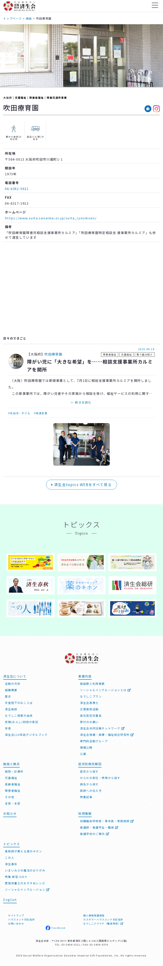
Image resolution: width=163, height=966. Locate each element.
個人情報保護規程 (94, 915)
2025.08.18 (146, 349)
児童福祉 (20, 97)
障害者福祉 (36, 97)
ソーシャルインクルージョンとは (105, 690)
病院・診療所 (14, 771)
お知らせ (9, 813)
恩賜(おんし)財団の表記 (21, 722)
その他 (9, 797)
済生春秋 (11, 864)
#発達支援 (41, 413)
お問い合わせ (16, 923)
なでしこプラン (91, 696)
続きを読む (83, 402)
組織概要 (11, 690)
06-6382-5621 (16, 188)
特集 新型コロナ (16, 877)
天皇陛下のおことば (19, 703)
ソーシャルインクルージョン (27, 890)
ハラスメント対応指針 (21, 919)
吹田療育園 (53, 354)
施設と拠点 (11, 764)
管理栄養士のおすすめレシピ (25, 883)
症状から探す (89, 771)
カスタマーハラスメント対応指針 (103, 919)
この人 (9, 858)
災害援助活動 (89, 709)
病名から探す (89, 784)
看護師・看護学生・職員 (99, 827)
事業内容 (84, 676)
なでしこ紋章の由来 (19, 715)
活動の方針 (12, 684)
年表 (8, 728)
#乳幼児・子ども (19, 413)
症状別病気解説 (89, 764)
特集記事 (86, 797)
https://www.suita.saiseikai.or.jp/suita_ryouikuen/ (51, 218)
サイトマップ (16, 915)
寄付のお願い (89, 722)
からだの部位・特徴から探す (100, 778)
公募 (83, 754)
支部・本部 (12, 803)
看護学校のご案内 (94, 834)
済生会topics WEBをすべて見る (81, 484)
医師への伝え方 (91, 791)
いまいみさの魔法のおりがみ (25, 870)
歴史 (8, 696)
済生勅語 (11, 709)
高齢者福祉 (12, 784)
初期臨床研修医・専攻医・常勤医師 (107, 821)
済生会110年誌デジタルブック (26, 735)
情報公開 (86, 747)
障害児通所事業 (57, 97)
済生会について (14, 676)
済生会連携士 (89, 703)
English (10, 899)
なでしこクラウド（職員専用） (103, 923)
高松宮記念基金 (91, 715)
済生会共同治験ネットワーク (102, 728)
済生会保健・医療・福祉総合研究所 (107, 735)
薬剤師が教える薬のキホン (23, 851)
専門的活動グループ (94, 741)
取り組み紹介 (145, 354)
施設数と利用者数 (92, 684)
